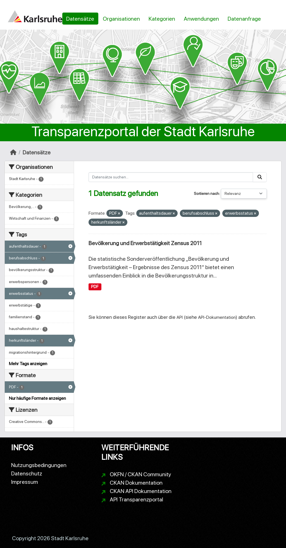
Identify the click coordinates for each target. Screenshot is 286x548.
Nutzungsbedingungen (38, 465)
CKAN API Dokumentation (140, 491)
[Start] (13, 152)
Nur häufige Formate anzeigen (37, 398)
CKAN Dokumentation (136, 482)
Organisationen (121, 18)
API (180, 317)
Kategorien (162, 18)
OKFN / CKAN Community (140, 474)
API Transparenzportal (136, 499)
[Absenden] (260, 177)
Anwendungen (201, 18)
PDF (95, 286)
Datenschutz (26, 473)
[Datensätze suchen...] (171, 177)
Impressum (24, 481)
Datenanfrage (244, 18)
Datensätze (80, 18)
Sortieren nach (206, 193)
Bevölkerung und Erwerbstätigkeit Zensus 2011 (145, 243)
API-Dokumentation (217, 317)
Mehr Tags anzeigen (28, 363)
